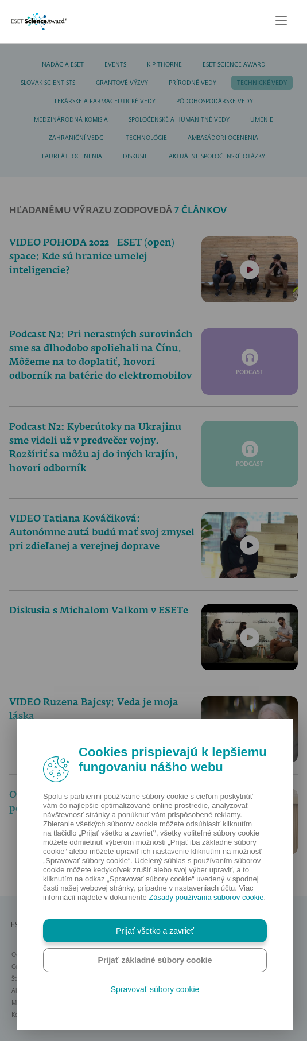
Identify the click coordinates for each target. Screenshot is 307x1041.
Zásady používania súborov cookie (206, 897)
